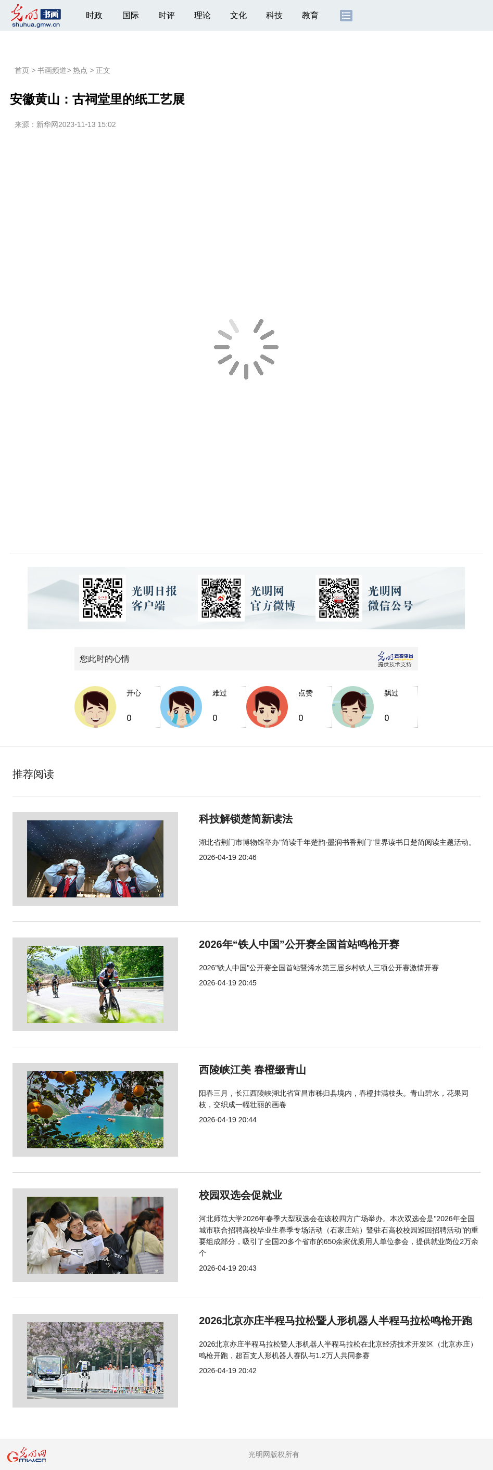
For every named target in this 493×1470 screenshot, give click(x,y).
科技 (274, 15)
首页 (22, 70)
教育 (310, 15)
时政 (94, 15)
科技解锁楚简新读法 (211, 819)
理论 (202, 15)
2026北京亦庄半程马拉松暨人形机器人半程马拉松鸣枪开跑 (301, 1320)
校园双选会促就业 (206, 1195)
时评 (166, 15)
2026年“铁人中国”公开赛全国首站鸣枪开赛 (265, 944)
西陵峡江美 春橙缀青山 (218, 1069)
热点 (80, 70)
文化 (238, 15)
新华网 (47, 124)
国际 (130, 15)
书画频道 (52, 70)
